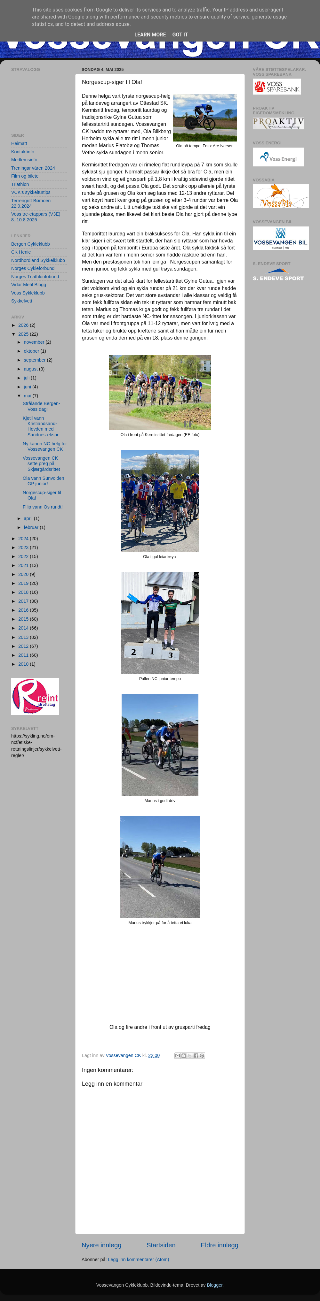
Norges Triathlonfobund (35, 276)
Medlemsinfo (24, 159)
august (31, 368)
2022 (24, 556)
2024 (24, 538)
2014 (24, 628)
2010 (24, 664)
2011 (24, 655)
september (35, 360)
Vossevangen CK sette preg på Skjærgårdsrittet (41, 463)
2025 (24, 334)
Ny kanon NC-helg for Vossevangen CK (45, 446)
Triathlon (20, 184)
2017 (24, 601)
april (29, 518)
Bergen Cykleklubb (30, 244)
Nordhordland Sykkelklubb (38, 260)
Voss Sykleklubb (28, 292)
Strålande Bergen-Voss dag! (41, 406)
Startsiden (161, 1245)
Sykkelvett (21, 300)
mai (28, 395)
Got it (180, 35)
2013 (24, 637)
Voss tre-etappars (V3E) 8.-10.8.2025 (35, 216)
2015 (24, 619)
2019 (24, 583)
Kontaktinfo (22, 151)
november (35, 342)
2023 (24, 547)
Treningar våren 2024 (33, 168)
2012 (24, 646)
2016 (24, 610)
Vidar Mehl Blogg (28, 284)
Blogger (214, 1285)
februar (32, 527)
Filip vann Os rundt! (43, 506)
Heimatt (19, 143)
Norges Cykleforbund (32, 268)
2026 (24, 325)
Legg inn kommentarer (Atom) (138, 1259)
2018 (24, 592)
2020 (24, 574)
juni (28, 386)
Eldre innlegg (219, 1245)
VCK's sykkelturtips (31, 192)
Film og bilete (25, 176)
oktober (32, 351)
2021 (24, 565)
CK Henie (21, 252)
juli (27, 377)
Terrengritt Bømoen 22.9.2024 (31, 203)
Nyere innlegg (101, 1245)
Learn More (150, 35)
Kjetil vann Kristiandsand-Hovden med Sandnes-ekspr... (42, 426)
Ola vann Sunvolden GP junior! (43, 481)
